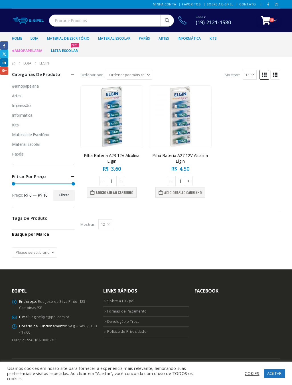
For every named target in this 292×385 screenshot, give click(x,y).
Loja (34, 38)
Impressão (21, 105)
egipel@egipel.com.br (50, 317)
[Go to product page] (112, 116)
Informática (189, 38)
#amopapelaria (25, 86)
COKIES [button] (252, 373)
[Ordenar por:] (129, 75)
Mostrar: (232, 74)
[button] (264, 75)
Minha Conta (164, 4)
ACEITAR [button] (274, 373)
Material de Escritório (68, 38)
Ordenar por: (92, 74)
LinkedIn (4, 62)
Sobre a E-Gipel (220, 4)
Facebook (4, 45)
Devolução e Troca (123, 321)
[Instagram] (276, 4)
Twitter (4, 54)
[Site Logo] (28, 20)
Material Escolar (114, 38)
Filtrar (64, 195)
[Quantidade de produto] (112, 181)
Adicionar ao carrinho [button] (114, 192)
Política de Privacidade (127, 331)
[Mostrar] (250, 75)
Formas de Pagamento (127, 311)
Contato (247, 4)
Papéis (144, 38)
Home (17, 38)
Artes (164, 38)
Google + (4, 70)
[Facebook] (268, 4)
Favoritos (191, 4)
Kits (213, 38)
